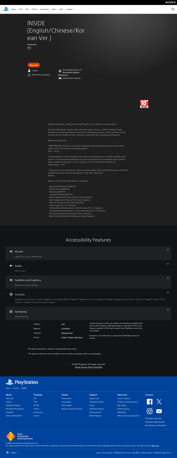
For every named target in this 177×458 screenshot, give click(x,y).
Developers (121, 412)
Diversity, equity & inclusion (72, 409)
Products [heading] (38, 395)
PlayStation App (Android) (155, 422)
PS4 (26, 9)
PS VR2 (36, 405)
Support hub (94, 398)
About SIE (9, 398)
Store (61, 9)
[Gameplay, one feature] (88, 313)
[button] (71, 72)
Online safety (67, 405)
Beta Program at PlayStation (155, 425)
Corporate (9, 412)
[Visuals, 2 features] (88, 253)
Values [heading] (65, 395)
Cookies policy (146, 453)
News (54, 9)
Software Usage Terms (162, 453)
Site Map (135, 453)
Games (13, 9)
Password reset (95, 412)
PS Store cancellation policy (127, 402)
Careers (9, 402)
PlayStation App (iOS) (153, 418)
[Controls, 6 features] (88, 298)
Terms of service (123, 398)
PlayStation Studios (13, 405)
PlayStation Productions (15, 409)
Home (8, 388)
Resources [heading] (122, 395)
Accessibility (66, 402)
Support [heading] (93, 395)
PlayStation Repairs (96, 409)
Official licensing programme (128, 416)
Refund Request (95, 416)
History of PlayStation (14, 416)
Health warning (123, 409)
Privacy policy (107, 453)
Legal (98, 453)
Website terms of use (122, 453)
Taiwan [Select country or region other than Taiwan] (12, 453)
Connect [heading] (149, 395)
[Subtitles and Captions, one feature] (88, 282)
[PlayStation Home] (5, 9)
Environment (66, 398)
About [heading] (9, 395)
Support (69, 9)
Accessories (44, 9)
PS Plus (34, 9)
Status (91, 405)
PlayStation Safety (96, 402)
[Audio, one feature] (88, 267)
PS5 (20, 9)
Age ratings (121, 405)
